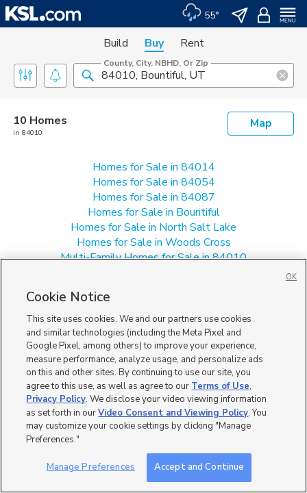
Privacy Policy (56, 399)
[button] (88, 74)
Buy (154, 43)
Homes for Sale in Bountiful (154, 212)
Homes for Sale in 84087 (154, 197)
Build (115, 43)
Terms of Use (220, 386)
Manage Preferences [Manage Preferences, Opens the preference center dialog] (91, 467)
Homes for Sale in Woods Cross (154, 242)
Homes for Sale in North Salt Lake (153, 227)
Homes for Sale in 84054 (154, 182)
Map (261, 123)
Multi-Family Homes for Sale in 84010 (153, 257)
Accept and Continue (199, 467)
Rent (192, 43)
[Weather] (200, 13)
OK (291, 277)
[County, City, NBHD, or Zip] (183, 75)
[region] (153, 375)
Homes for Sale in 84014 (154, 167)
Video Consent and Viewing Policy (173, 413)
